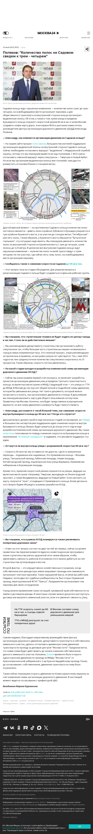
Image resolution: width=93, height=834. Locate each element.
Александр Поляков (10, 703)
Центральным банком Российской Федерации (20, 805)
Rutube (25, 727)
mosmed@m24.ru (49, 784)
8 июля (50, 654)
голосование (39, 143)
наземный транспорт (52, 701)
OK (79, 826)
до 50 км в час (74, 264)
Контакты (39, 735)
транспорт (14, 701)
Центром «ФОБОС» (39, 802)
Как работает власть (22, 692)
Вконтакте (12, 727)
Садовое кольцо (68, 701)
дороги (5, 701)
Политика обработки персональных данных (19, 794)
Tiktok (32, 727)
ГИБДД (86, 420)
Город (22, 47)
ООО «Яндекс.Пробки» (76, 805)
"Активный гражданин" (30, 436)
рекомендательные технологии (48, 798)
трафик (22, 703)
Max (39, 727)
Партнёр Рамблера (10, 817)
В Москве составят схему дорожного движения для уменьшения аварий (64, 612)
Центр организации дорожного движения (42, 703)
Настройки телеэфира (11, 742)
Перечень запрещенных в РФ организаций (37, 742)
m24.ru (9, 746)
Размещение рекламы (58, 735)
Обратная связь (23, 735)
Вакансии (8, 735)
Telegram (5, 727)
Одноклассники (18, 727)
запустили (8, 433)
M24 (16, 719)
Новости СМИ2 (9, 711)
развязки (22, 701)
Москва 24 (46, 33)
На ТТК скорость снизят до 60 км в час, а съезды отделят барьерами (31, 612)
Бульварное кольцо (35, 701)
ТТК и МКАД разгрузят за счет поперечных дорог (32, 622)
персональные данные (12, 828)
